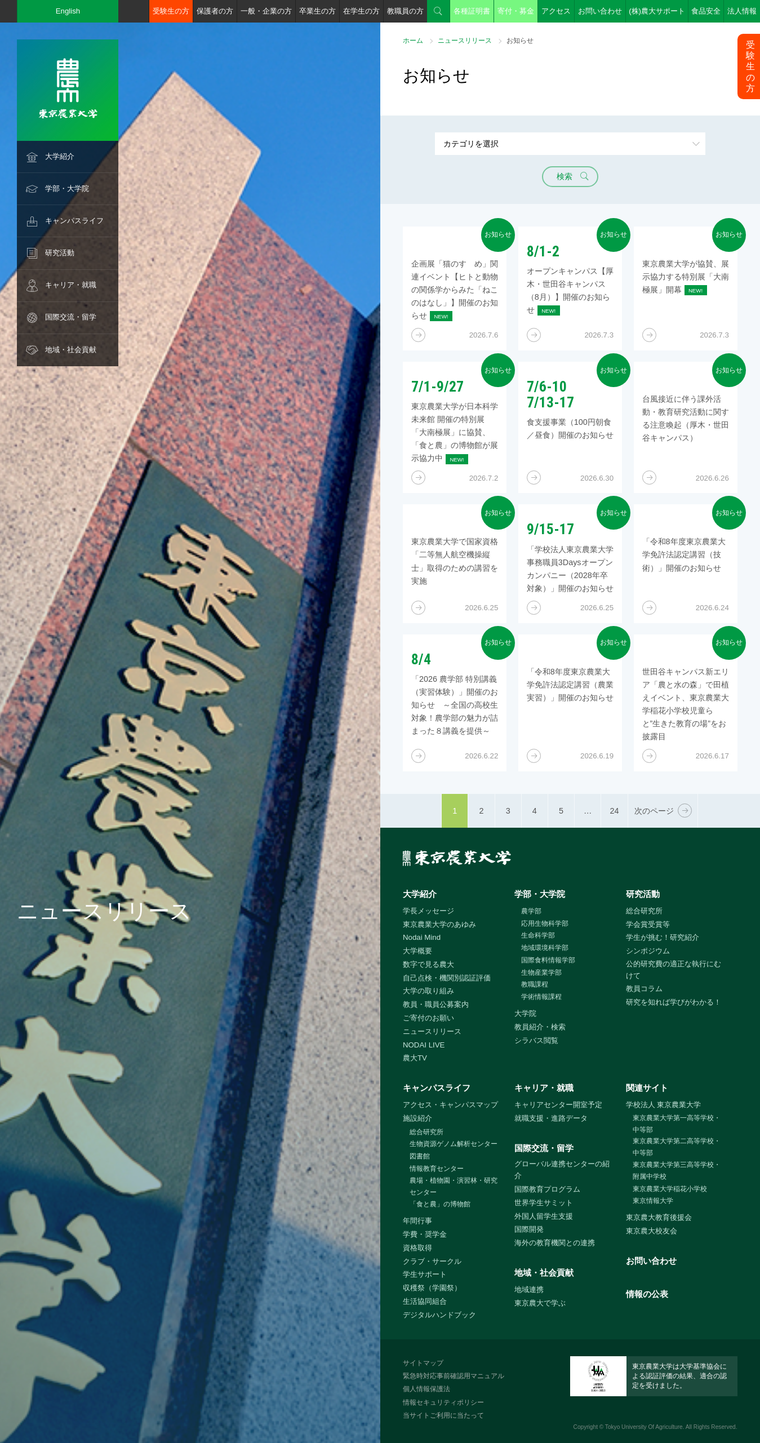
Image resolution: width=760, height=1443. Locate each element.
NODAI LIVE (424, 1045)
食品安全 (706, 11)
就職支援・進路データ (551, 1118)
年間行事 (417, 1220)
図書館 (420, 1156)
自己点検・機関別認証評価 (447, 978)
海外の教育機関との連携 (554, 1242)
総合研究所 (644, 911)
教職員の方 (405, 11)
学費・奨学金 (425, 1234)
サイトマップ (423, 1363)
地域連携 (529, 1289)
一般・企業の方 (266, 11)
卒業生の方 (317, 11)
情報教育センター (437, 1169)
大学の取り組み (428, 991)
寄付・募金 (515, 11)
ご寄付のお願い (428, 1018)
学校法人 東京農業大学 (663, 1104)
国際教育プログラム (547, 1189)
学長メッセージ (428, 911)
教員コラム (644, 988)
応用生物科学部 (544, 923)
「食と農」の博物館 (440, 1204)
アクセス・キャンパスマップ (450, 1104)
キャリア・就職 (70, 285)
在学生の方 (361, 11)
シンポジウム (648, 951)
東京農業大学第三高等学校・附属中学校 (677, 1170)
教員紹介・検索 (540, 1027)
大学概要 (417, 951)
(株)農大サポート (657, 11)
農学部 (531, 911)
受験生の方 (171, 11)
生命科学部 (538, 935)
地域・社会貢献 (70, 349)
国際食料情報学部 (548, 960)
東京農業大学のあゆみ (439, 924)
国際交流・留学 (70, 317)
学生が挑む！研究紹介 (662, 937)
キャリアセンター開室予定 (558, 1104)
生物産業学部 (541, 972)
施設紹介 (417, 1118)
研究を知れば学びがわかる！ (673, 1002)
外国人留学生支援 (543, 1216)
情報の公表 (647, 1294)
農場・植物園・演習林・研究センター (453, 1186)
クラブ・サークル (432, 1261)
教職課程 (534, 984)
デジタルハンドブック (439, 1315)
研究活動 (59, 252)
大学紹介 (59, 156)
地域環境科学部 (544, 948)
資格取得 (417, 1248)
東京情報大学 (653, 1201)
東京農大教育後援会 (659, 1217)
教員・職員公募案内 (436, 1004)
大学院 (525, 1013)
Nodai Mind (422, 937)
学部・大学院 (67, 188)
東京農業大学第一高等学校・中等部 (677, 1124)
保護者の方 (215, 11)
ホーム (413, 41)
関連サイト (647, 1088)
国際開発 (529, 1229)
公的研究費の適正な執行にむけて (673, 970)
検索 (438, 11)
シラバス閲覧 (536, 1040)
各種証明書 (472, 11)
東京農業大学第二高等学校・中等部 (677, 1147)
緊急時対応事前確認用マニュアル (453, 1376)
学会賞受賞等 (648, 924)
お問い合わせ (600, 11)
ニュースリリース (465, 41)
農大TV (415, 1058)
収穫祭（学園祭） (432, 1288)
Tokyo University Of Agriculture (644, 1427)
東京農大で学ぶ (540, 1303)
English (68, 11)
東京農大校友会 (651, 1231)
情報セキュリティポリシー (443, 1402)
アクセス (556, 11)
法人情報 (742, 11)
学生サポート (425, 1274)
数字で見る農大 (428, 964)
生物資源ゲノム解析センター (453, 1144)
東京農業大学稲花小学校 (670, 1189)
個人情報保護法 (426, 1389)
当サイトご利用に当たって (443, 1415)
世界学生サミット (543, 1202)
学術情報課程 (541, 997)
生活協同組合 (425, 1301)
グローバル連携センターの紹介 (562, 1170)
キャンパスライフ (74, 220)
